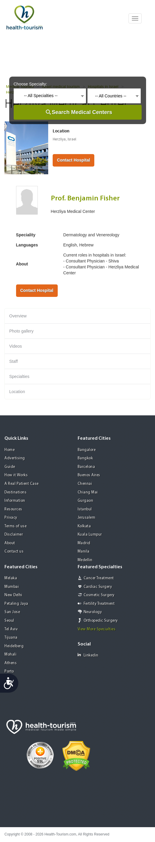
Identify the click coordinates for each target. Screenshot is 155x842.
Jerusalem (86, 518)
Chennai (85, 484)
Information (14, 501)
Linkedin (88, 655)
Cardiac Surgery (98, 587)
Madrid (84, 543)
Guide (9, 467)
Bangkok (85, 458)
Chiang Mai (88, 492)
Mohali (10, 654)
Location (17, 391)
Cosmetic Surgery (99, 595)
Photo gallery (21, 331)
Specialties (19, 376)
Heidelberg (14, 646)
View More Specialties (97, 629)
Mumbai (11, 587)
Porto (9, 671)
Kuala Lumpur (90, 534)
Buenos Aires (89, 475)
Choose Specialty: (30, 84)
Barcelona (86, 467)
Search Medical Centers (82, 112)
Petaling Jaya (16, 604)
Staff (13, 361)
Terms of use (15, 526)
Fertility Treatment (99, 604)
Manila (84, 551)
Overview (17, 316)
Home (9, 450)
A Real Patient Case (21, 484)
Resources (13, 509)
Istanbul (85, 509)
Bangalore (87, 450)
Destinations (15, 492)
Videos (15, 346)
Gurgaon (85, 501)
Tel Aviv (11, 629)
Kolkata (84, 526)
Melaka (10, 578)
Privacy (10, 518)
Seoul (9, 621)
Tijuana (11, 638)
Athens (10, 663)
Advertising (14, 458)
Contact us (14, 551)
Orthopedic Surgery (101, 621)
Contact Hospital (73, 160)
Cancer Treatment (99, 578)
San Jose (12, 612)
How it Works (16, 475)
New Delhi (13, 595)
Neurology (93, 612)
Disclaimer (13, 534)
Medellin (85, 560)
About (9, 543)
